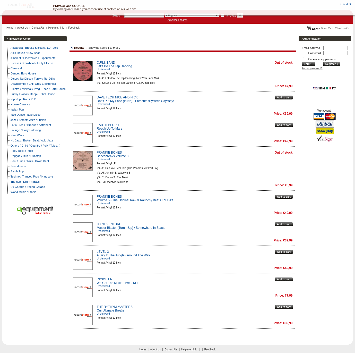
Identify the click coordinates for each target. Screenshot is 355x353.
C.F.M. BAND (106, 62)
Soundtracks (18, 166)
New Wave (17, 135)
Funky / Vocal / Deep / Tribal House (33, 94)
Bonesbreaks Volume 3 (112, 156)
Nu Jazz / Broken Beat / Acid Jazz (32, 140)
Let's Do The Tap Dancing (114, 66)
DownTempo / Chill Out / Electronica (33, 83)
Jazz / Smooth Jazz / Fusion (28, 119)
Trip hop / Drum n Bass (25, 181)
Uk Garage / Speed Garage (28, 186)
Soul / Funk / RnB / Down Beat (30, 161)
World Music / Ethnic (23, 192)
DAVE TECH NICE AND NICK (117, 97)
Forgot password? (312, 68)
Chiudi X (345, 4)
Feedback (74, 27)
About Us (22, 27)
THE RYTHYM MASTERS (115, 307)
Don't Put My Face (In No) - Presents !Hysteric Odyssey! (135, 101)
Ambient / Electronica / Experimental (33, 58)
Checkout (341, 28)
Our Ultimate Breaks (111, 310)
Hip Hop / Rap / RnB (23, 99)
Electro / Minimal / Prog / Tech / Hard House (38, 88)
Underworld (103, 69)
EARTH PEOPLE (108, 125)
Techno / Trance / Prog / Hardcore (32, 176)
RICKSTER (104, 279)
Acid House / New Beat (25, 52)
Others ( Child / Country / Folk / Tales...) (35, 145)
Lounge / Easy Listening (26, 130)
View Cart (327, 28)
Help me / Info (56, 27)
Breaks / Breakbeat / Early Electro (32, 63)
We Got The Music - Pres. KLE (118, 283)
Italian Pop (17, 109)
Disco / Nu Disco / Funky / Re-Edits (33, 78)
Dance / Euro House (23, 73)
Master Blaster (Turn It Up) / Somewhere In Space (131, 228)
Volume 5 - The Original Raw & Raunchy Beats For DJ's (135, 200)
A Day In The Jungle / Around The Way (123, 255)
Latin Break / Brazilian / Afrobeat (31, 125)
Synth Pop (17, 171)
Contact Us (38, 27)
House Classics (20, 104)
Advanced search (177, 20)
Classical (16, 68)
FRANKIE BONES (109, 152)
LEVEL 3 (103, 252)
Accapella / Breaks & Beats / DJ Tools (34, 47)
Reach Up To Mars (109, 128)
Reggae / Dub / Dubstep (26, 155)
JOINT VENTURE (109, 224)
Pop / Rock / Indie (22, 150)
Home (9, 27)
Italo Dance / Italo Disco (25, 114)
